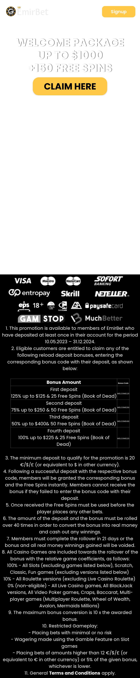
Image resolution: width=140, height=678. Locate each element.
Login (82, 12)
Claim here (70, 86)
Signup (119, 12)
